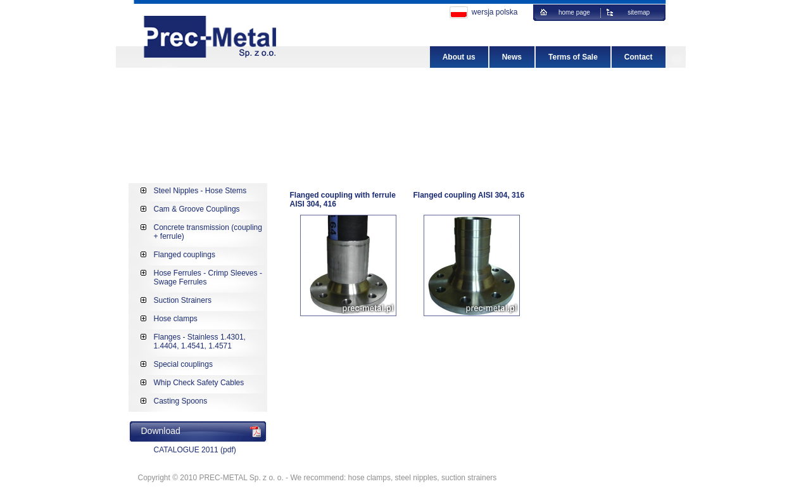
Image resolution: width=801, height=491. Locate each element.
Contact (638, 57)
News (512, 57)
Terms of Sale (573, 57)
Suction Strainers (182, 300)
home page (576, 12)
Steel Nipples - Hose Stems (200, 190)
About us (459, 57)
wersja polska (495, 12)
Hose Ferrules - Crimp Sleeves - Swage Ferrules (208, 277)
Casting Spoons (181, 401)
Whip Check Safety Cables (199, 382)
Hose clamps (176, 318)
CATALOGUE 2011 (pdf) (195, 449)
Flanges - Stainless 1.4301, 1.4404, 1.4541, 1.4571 (200, 341)
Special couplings (183, 364)
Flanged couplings (184, 254)
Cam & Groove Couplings (197, 209)
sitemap (641, 12)
